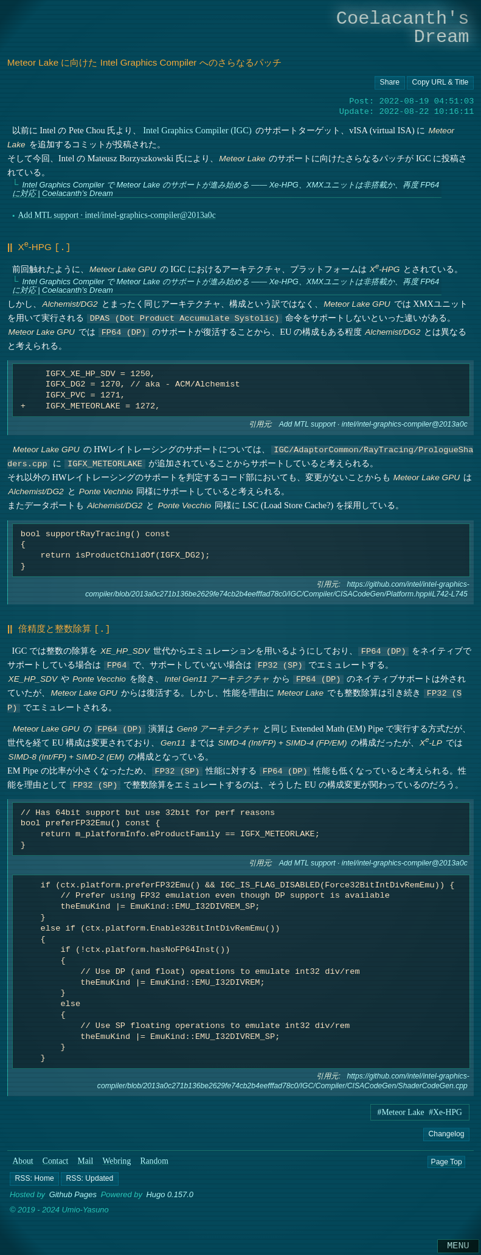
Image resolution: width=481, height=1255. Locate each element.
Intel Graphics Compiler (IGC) (197, 130)
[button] (34, 1176)
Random (154, 1158)
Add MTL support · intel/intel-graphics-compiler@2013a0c (116, 215)
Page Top (446, 1159)
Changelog (446, 1131)
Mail (86, 1158)
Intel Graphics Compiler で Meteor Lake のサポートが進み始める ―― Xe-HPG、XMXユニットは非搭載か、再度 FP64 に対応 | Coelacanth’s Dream (225, 189)
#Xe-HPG (445, 1109)
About (22, 1158)
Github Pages (73, 1192)
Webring (117, 1158)
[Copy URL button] (390, 82)
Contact (56, 1158)
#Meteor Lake (401, 1109)
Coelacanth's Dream (402, 27)
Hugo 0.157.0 (169, 1192)
